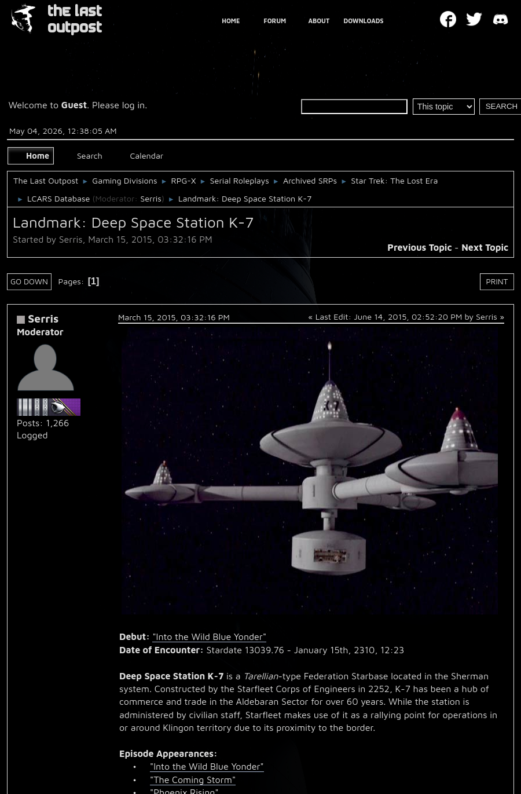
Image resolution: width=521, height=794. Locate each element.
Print (497, 281)
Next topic (484, 247)
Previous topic (419, 247)
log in (133, 105)
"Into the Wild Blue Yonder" (209, 636)
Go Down (29, 281)
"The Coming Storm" (193, 779)
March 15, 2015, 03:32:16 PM (174, 317)
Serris (151, 198)
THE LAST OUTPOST (74, 19)
